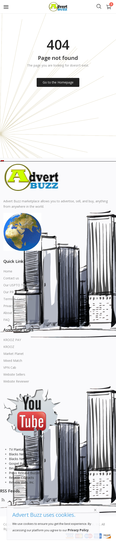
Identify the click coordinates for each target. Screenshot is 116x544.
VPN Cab (9, 367)
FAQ (6, 320)
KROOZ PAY (12, 340)
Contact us (11, 278)
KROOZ (8, 347)
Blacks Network (20, 454)
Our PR (8, 292)
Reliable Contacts (21, 477)
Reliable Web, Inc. (21, 482)
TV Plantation (18, 449)
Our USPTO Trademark (20, 285)
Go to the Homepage (58, 82)
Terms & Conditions (17, 299)
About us (9, 313)
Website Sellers (14, 374)
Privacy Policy (13, 306)
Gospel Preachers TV (24, 463)
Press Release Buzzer (24, 473)
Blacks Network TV (22, 459)
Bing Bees (16, 468)
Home (7, 271)
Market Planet (13, 354)
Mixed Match (12, 360)
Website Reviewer (16, 381)
